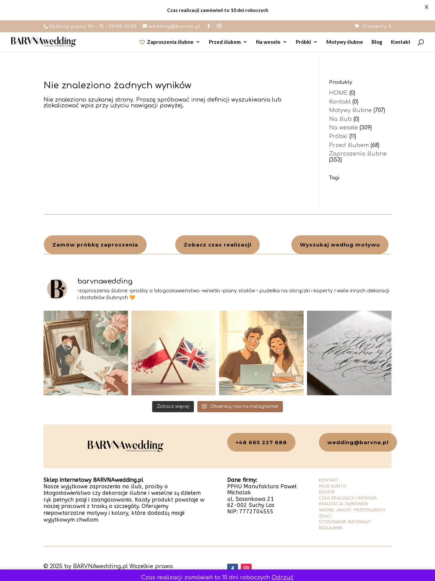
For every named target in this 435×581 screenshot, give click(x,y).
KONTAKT (329, 480)
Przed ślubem (225, 42)
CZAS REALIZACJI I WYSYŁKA (348, 498)
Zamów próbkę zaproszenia (95, 244)
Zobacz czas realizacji (217, 244)
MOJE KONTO (332, 486)
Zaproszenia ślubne (167, 42)
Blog (376, 42)
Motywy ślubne (344, 42)
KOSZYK (327, 491)
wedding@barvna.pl (357, 442)
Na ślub (340, 119)
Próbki (303, 42)
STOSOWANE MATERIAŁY (345, 521)
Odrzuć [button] (283, 578)
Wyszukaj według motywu (340, 244)
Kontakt (401, 42)
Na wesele (268, 42)
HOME (338, 93)
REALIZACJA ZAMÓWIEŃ (343, 503)
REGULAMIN (331, 527)
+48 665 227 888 (261, 442)
